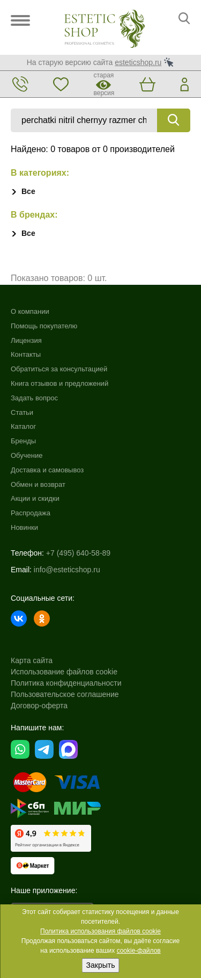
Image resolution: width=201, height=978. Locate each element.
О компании (30, 311)
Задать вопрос (34, 398)
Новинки (24, 527)
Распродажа (30, 513)
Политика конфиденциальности (66, 683)
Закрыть (100, 965)
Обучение (26, 455)
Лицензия (26, 340)
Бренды (23, 441)
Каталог (23, 426)
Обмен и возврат (38, 484)
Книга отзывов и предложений (59, 383)
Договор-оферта (39, 705)
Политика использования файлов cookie (100, 931)
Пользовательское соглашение (65, 694)
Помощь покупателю (44, 326)
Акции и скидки (35, 498)
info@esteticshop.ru (67, 569)
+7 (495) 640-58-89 (78, 553)
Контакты (26, 354)
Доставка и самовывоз (47, 470)
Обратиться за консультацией (59, 369)
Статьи (22, 412)
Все (28, 191)
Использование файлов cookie (64, 671)
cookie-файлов (139, 950)
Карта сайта (32, 660)
